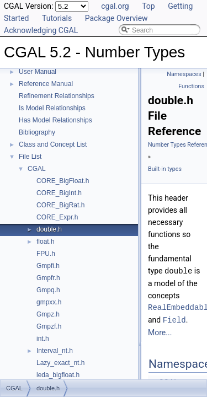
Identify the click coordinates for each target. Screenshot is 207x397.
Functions (191, 86)
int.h (42, 338)
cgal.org (115, 6)
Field (174, 319)
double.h (49, 229)
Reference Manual (46, 84)
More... (160, 331)
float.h (45, 241)
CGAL (37, 169)
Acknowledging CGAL (41, 30)
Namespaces (184, 74)
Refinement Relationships (56, 96)
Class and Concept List (53, 144)
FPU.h (45, 253)
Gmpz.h (48, 314)
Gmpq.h (48, 290)
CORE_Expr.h (57, 217)
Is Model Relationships (52, 108)
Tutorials (57, 18)
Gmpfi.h (48, 266)
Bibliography (37, 132)
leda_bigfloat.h (57, 375)
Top (148, 6)
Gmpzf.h (48, 326)
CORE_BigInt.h (59, 193)
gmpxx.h (48, 302)
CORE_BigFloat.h (62, 181)
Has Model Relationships (55, 120)
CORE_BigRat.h (60, 205)
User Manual (37, 72)
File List (30, 156)
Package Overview (116, 18)
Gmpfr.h (48, 278)
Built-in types (165, 169)
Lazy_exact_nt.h (60, 363)
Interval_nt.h (54, 351)
